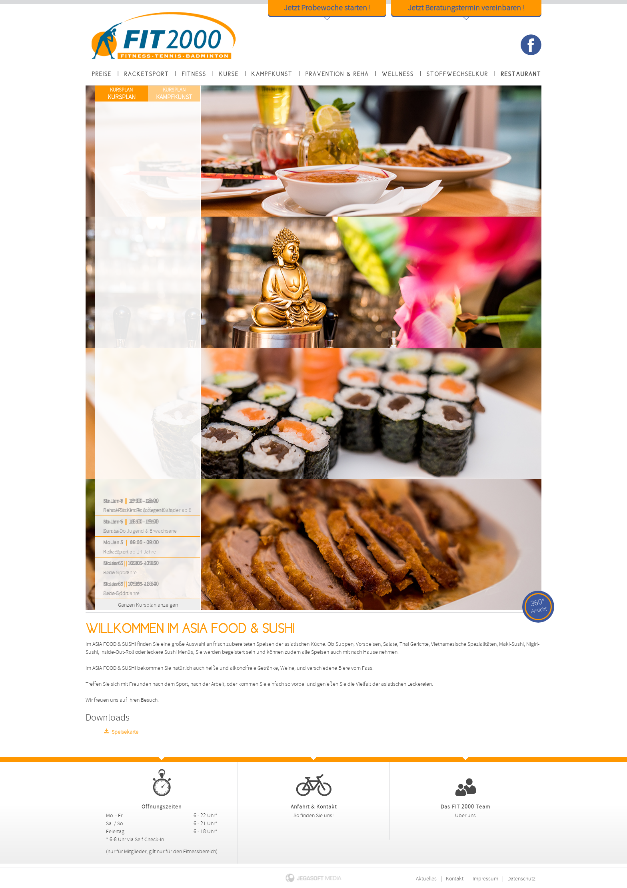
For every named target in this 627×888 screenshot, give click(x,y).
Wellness (398, 74)
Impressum (485, 878)
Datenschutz (521, 878)
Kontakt (454, 878)
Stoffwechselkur (457, 74)
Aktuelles (426, 878)
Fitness (194, 74)
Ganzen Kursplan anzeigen (138, 603)
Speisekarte (120, 731)
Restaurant (521, 74)
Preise (102, 74)
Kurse (229, 74)
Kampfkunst (272, 74)
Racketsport (146, 74)
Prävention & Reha (337, 74)
